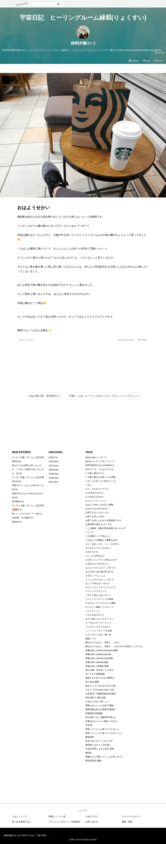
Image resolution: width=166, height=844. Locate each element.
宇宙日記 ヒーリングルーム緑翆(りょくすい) (83, 17)
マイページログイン (131, 816)
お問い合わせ (91, 822)
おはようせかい (33, 207)
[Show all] (159, 52)
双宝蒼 (15, 501)
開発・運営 (127, 822)
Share (158, 61)
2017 (51, 482)
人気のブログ (91, 816)
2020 (51, 469)
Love (146, 61)
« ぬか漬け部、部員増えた (44, 395)
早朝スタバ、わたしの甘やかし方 (28, 485)
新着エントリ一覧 (57, 816)
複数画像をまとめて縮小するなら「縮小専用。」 (27, 835)
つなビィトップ (19, 816)
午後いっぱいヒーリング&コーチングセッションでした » (103, 395)
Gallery (133, 61)
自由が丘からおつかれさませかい (28, 493)
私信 (14, 522)
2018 (51, 478)
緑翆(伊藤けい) (83, 43)
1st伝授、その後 (20, 517)
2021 (51, 465)
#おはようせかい (27, 340)
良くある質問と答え (21, 822)
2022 (51, 461)
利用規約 (76, 822)
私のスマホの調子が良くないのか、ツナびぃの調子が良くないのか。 (28, 469)
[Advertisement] (83, 373)
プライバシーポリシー (59, 822)
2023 (51, 457)
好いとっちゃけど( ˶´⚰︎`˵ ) (24, 513)
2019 (51, 474)
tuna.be (83, 810)
